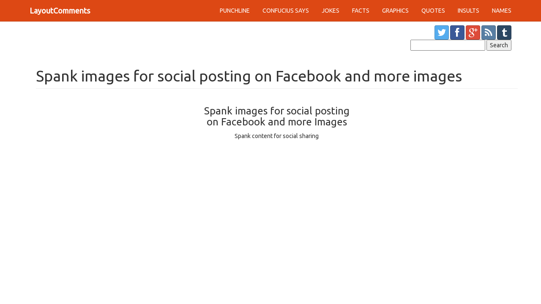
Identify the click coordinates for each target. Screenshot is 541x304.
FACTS (360, 10)
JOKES (330, 10)
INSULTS (468, 10)
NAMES (501, 10)
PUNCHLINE (235, 10)
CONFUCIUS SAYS (285, 10)
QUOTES (433, 10)
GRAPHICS (395, 10)
